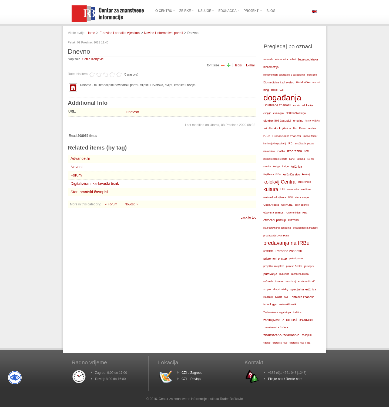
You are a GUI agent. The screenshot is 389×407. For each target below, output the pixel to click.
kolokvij (306, 174)
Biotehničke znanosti (308, 82)
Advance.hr (80, 158)
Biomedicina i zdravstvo (278, 82)
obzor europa (302, 197)
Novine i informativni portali (163, 33)
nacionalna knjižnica (274, 197)
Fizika (302, 128)
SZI (286, 297)
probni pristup (296, 258)
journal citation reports (275, 159)
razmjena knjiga (300, 274)
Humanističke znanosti (286, 136)
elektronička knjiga (296, 113)
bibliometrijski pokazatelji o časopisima (284, 74)
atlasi (293, 59)
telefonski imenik (287, 304)
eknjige (267, 113)
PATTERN (293, 220)
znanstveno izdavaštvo (281, 335)
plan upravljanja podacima (277, 227)
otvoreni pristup (274, 220)
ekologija (278, 112)
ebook (296, 105)
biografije (312, 74)
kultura (270, 189)
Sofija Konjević (92, 59)
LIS (282, 189)
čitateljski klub (280, 342)
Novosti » (131, 204)
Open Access (271, 204)
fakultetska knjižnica (277, 128)
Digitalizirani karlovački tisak (95, 183)
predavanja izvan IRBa (276, 235)
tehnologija (270, 304)
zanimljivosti (271, 319)
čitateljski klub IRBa (300, 342)
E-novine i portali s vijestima (119, 33)
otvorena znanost (273, 212)
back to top (248, 217)
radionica (284, 274)
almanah (268, 59)
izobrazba (294, 151)
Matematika (293, 189)
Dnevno (132, 112)
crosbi (274, 90)
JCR (306, 151)
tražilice (297, 312)
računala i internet (273, 281)
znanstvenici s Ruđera (275, 327)
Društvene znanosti (277, 105)
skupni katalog (280, 289)
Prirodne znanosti (289, 251)
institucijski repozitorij (274, 143)
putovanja (270, 274)
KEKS (310, 158)
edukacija (307, 105)
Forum (76, 175)
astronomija (281, 59)
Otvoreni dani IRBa (296, 212)
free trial (312, 128)
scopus (267, 289)
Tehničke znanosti (302, 297)
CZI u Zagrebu (192, 373)
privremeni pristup (275, 258)
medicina (306, 189)
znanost (289, 319)
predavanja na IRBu (286, 243)
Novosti (77, 167)
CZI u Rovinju (191, 379)
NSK (290, 197)
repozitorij (291, 281)
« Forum (111, 204)
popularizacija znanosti (305, 227)
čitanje (266, 342)
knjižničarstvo (291, 174)
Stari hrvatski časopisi (89, 192)
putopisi (309, 266)
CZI (282, 90)
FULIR (266, 136)
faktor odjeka (313, 120)
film (295, 128)
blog (266, 89)
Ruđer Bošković (306, 281)
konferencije (304, 182)
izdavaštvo (269, 151)
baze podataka (308, 59)
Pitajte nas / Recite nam (285, 379)
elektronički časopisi (277, 120)
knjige (285, 166)
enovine (298, 120)
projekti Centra (294, 266)
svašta (278, 296)
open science (302, 205)
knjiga (276, 166)
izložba (281, 151)
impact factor (310, 136)
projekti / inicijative (273, 265)
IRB (290, 143)
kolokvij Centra (279, 182)
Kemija (267, 166)
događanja (282, 97)
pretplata (268, 250)
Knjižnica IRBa (272, 174)
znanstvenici (306, 319)
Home (90, 33)
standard (268, 297)
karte (292, 159)
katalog (301, 159)
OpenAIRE (287, 205)
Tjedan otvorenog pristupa (277, 312)
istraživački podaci (304, 143)
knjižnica (296, 166)
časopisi (306, 335)
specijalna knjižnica (303, 289)
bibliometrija (271, 67)
